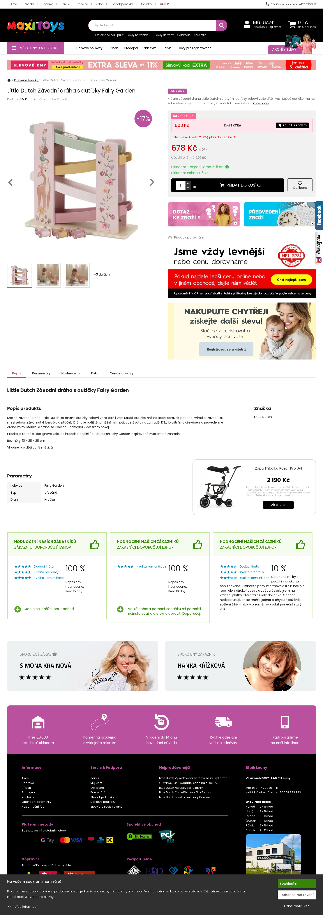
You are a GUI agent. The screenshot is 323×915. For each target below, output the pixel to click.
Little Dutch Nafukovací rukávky (181, 787)
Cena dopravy (128, 373)
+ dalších (102, 274)
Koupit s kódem (292, 125)
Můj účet (263, 22)
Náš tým (150, 48)
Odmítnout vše (297, 906)
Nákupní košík (307, 26)
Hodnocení (74, 373)
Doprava (47, 4)
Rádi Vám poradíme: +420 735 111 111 (291, 4)
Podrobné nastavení (297, 895)
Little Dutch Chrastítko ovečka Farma (185, 792)
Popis (17, 373)
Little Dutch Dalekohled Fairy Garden (184, 797)
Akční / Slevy (289, 49)
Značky (29, 4)
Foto (100, 373)
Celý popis (261, 103)
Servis (65, 4)
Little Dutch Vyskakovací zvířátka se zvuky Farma (193, 778)
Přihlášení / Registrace (267, 26)
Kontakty (146, 4)
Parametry (43, 373)
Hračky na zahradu (138, 35)
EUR (164, 4)
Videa (99, 4)
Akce (14, 4)
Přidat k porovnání (185, 237)
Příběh (113, 48)
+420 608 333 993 (288, 792)
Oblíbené (97, 787)
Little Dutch (58, 99)
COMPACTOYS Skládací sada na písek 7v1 (188, 783)
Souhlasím (288, 883)
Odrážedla (184, 35)
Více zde (278, 504)
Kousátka (200, 35)
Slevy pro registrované (195, 48)
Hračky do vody (164, 35)
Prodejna (82, 4)
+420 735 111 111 (269, 787)
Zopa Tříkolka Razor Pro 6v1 (278, 468)
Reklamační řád (33, 806)
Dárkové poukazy (89, 48)
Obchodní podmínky (36, 801)
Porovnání (97, 792)
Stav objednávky (122, 4)
